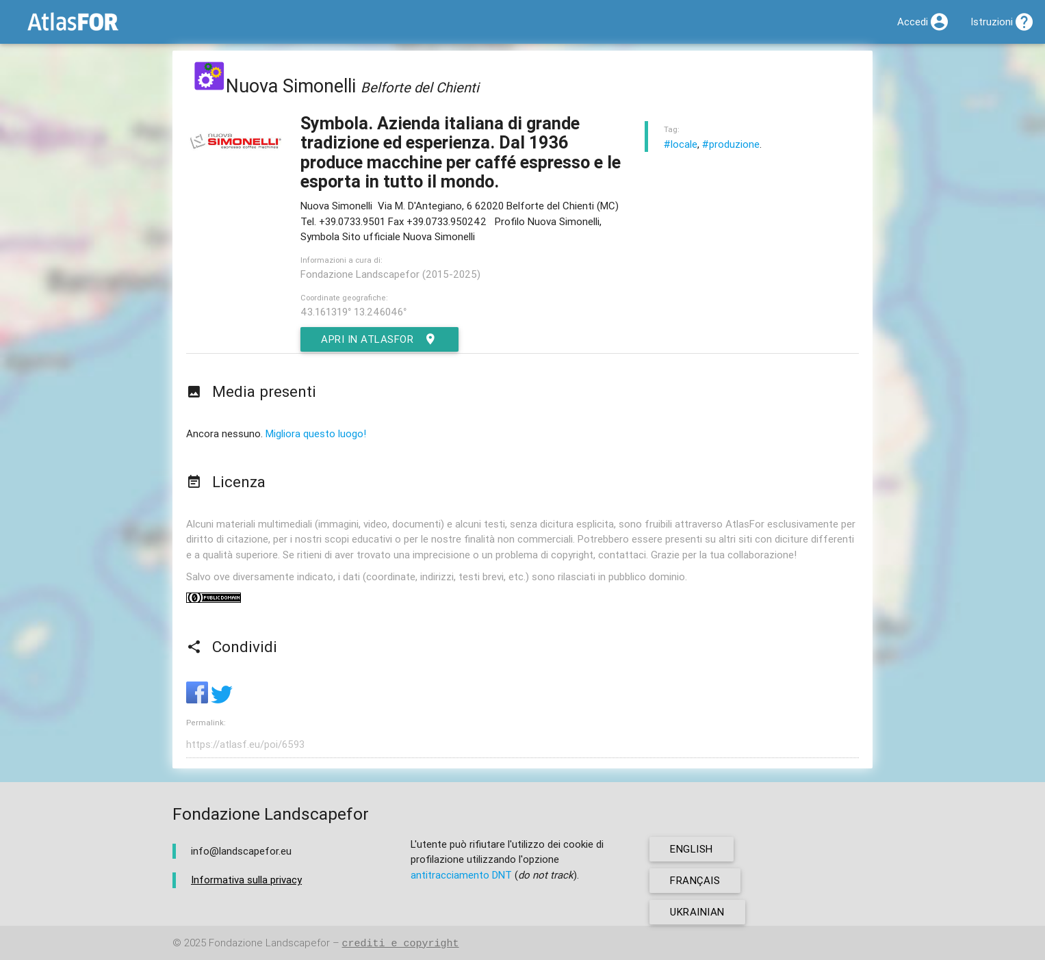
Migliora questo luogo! (316, 433)
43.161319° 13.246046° (353, 311)
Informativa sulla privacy (246, 879)
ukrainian (697, 911)
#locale (680, 144)
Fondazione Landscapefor (269, 943)
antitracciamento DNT (461, 874)
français (695, 880)
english (691, 848)
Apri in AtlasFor (379, 339)
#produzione (731, 144)
